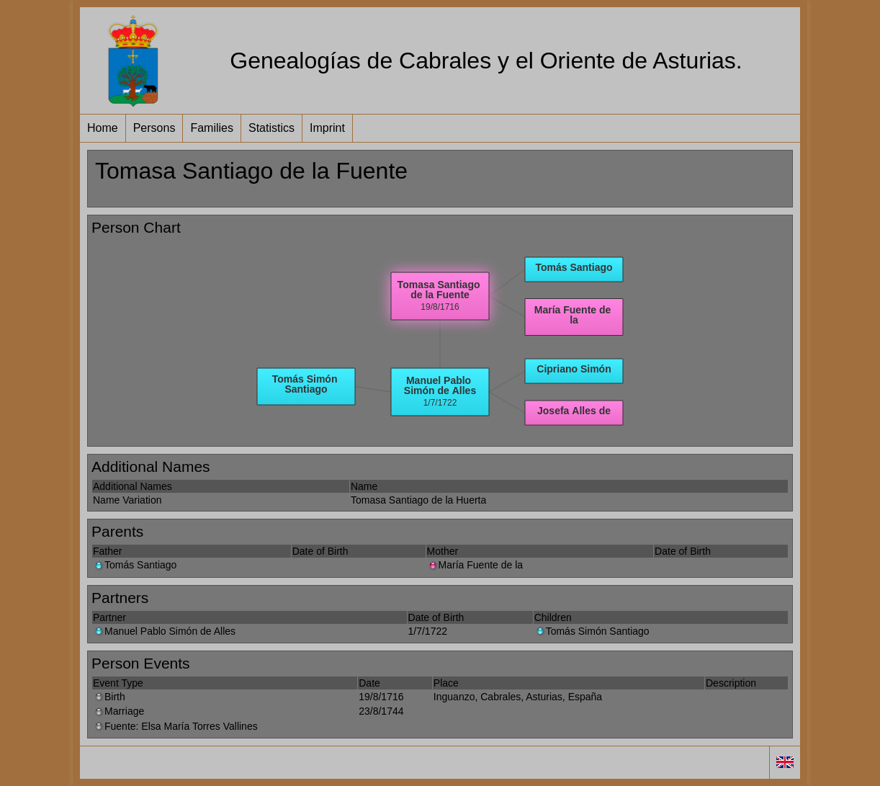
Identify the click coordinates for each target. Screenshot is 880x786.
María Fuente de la (475, 565)
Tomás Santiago (134, 565)
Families (211, 128)
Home (102, 128)
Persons (154, 128)
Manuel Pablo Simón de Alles (164, 631)
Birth (109, 696)
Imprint (327, 128)
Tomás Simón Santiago (592, 631)
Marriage (118, 711)
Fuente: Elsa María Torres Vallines (175, 726)
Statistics (271, 128)
